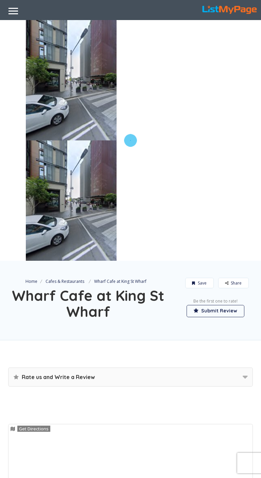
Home (31, 161)
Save (199, 163)
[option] (71, 80)
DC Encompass (146, 465)
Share (233, 163)
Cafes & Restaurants (65, 161)
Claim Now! (31, 406)
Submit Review (215, 190)
